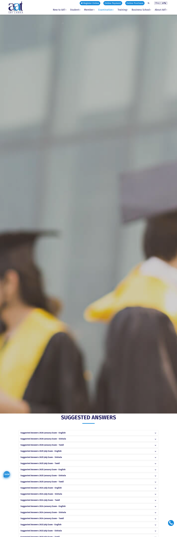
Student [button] (75, 9)
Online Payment (113, 3)
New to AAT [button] (59, 9)
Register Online (90, 3)
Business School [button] (141, 9)
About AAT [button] (161, 9)
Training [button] (123, 9)
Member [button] (89, 9)
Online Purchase (134, 3)
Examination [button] (106, 9)
